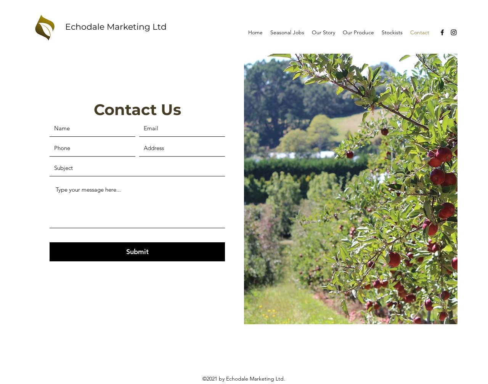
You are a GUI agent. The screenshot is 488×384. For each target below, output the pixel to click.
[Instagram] (454, 32)
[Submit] (137, 251)
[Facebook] (442, 32)
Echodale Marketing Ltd (116, 27)
